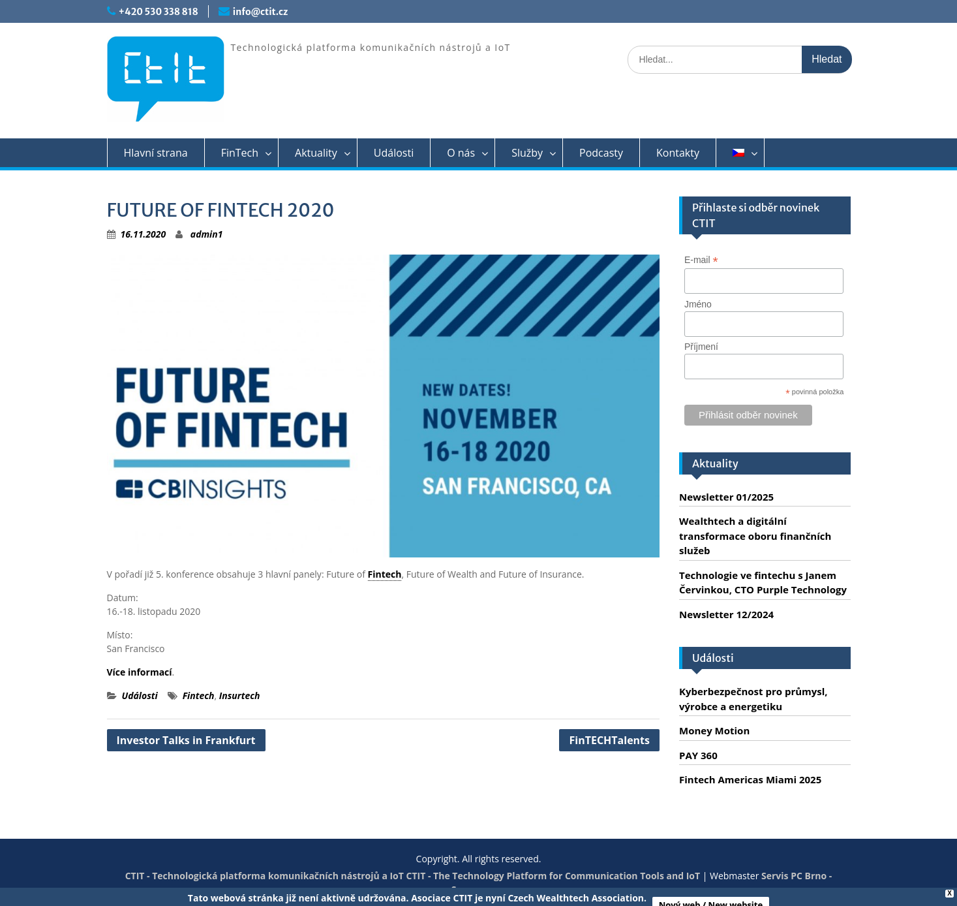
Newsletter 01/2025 (726, 496)
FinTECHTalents (609, 740)
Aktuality (316, 153)
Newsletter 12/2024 (726, 614)
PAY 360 (698, 755)
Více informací (139, 672)
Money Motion (714, 730)
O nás (461, 153)
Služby (527, 153)
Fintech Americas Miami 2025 (750, 779)
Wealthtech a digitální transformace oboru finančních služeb (755, 535)
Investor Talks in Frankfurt (186, 740)
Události (394, 153)
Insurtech (239, 695)
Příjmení (701, 346)
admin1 (206, 234)
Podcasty (601, 153)
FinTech (239, 153)
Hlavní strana (156, 153)
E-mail (701, 260)
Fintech (385, 574)
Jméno (698, 304)
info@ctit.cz (260, 12)
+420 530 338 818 (158, 12)
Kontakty (677, 153)
